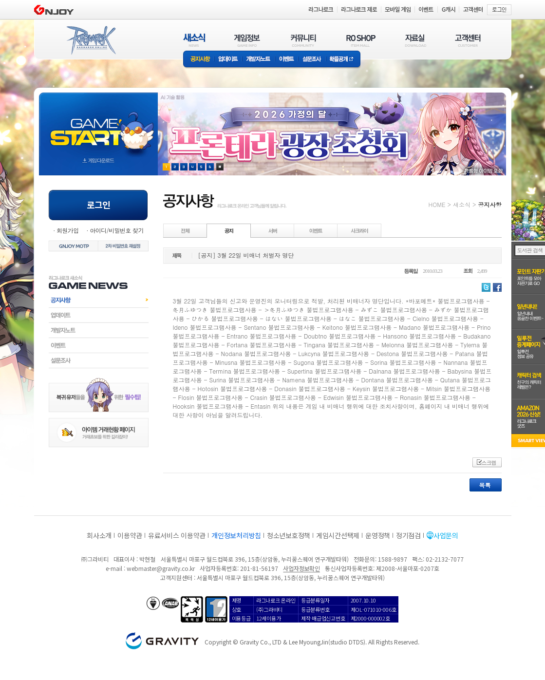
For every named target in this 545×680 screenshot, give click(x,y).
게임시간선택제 (337, 535)
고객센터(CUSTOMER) (467, 40)
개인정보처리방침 (236, 535)
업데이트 (228, 60)
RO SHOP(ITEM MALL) (360, 40)
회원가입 (67, 230)
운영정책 (377, 535)
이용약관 (129, 535)
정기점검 (408, 535)
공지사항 (198, 60)
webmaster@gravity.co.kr (161, 568)
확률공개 (343, 60)
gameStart (98, 125)
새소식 (461, 204)
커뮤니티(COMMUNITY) (303, 40)
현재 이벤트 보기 (220, 166)
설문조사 (312, 60)
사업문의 (445, 535)
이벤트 (286, 60)
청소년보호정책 (288, 535)
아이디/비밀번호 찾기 (116, 230)
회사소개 (99, 535)
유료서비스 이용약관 (177, 535)
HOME (437, 204)
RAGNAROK (90, 40)
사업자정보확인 (301, 568)
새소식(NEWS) (194, 40)
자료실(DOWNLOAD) (415, 40)
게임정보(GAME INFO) (247, 40)
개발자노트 (258, 60)
